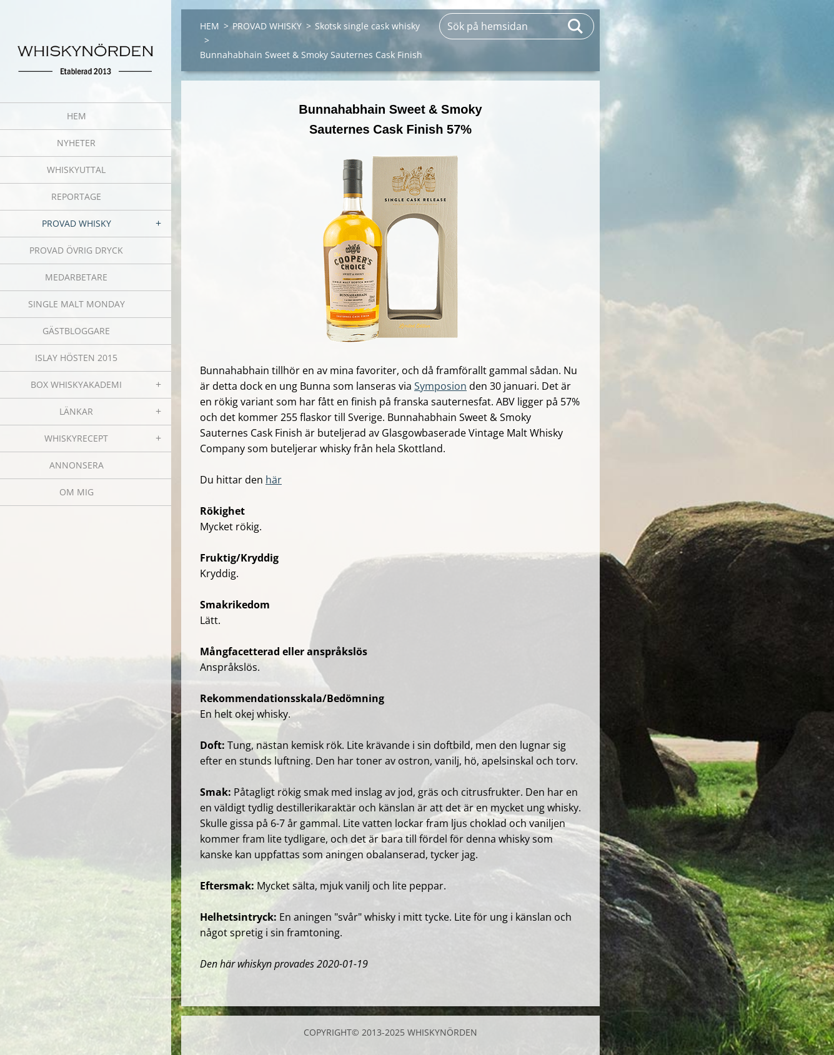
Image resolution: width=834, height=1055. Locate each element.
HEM (76, 116)
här (274, 480)
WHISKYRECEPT (76, 438)
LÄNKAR (76, 411)
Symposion (440, 386)
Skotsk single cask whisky (367, 26)
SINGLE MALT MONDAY (76, 304)
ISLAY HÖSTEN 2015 (76, 358)
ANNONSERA (76, 465)
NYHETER (76, 143)
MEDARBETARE (76, 277)
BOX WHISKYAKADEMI (76, 384)
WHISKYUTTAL (76, 170)
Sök (576, 26)
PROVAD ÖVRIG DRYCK (76, 250)
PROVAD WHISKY (76, 223)
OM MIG (76, 492)
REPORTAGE (76, 196)
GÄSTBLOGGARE (76, 331)
